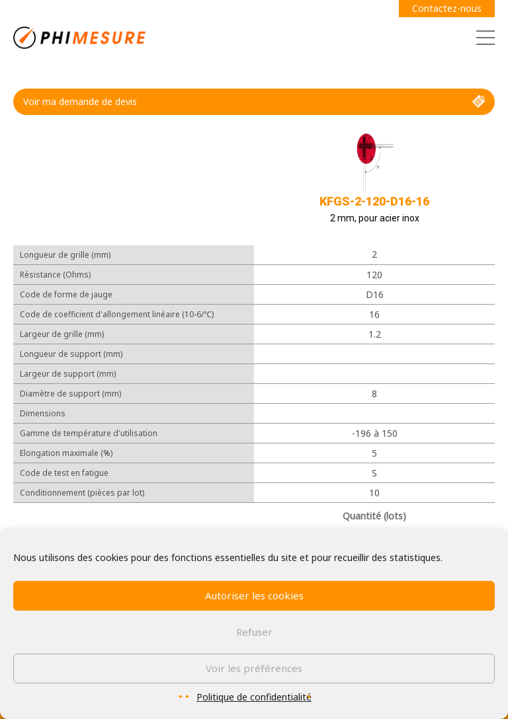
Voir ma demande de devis (254, 101)
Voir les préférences (254, 668)
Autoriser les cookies (254, 595)
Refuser (254, 631)
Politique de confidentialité (254, 697)
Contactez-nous (447, 8)
